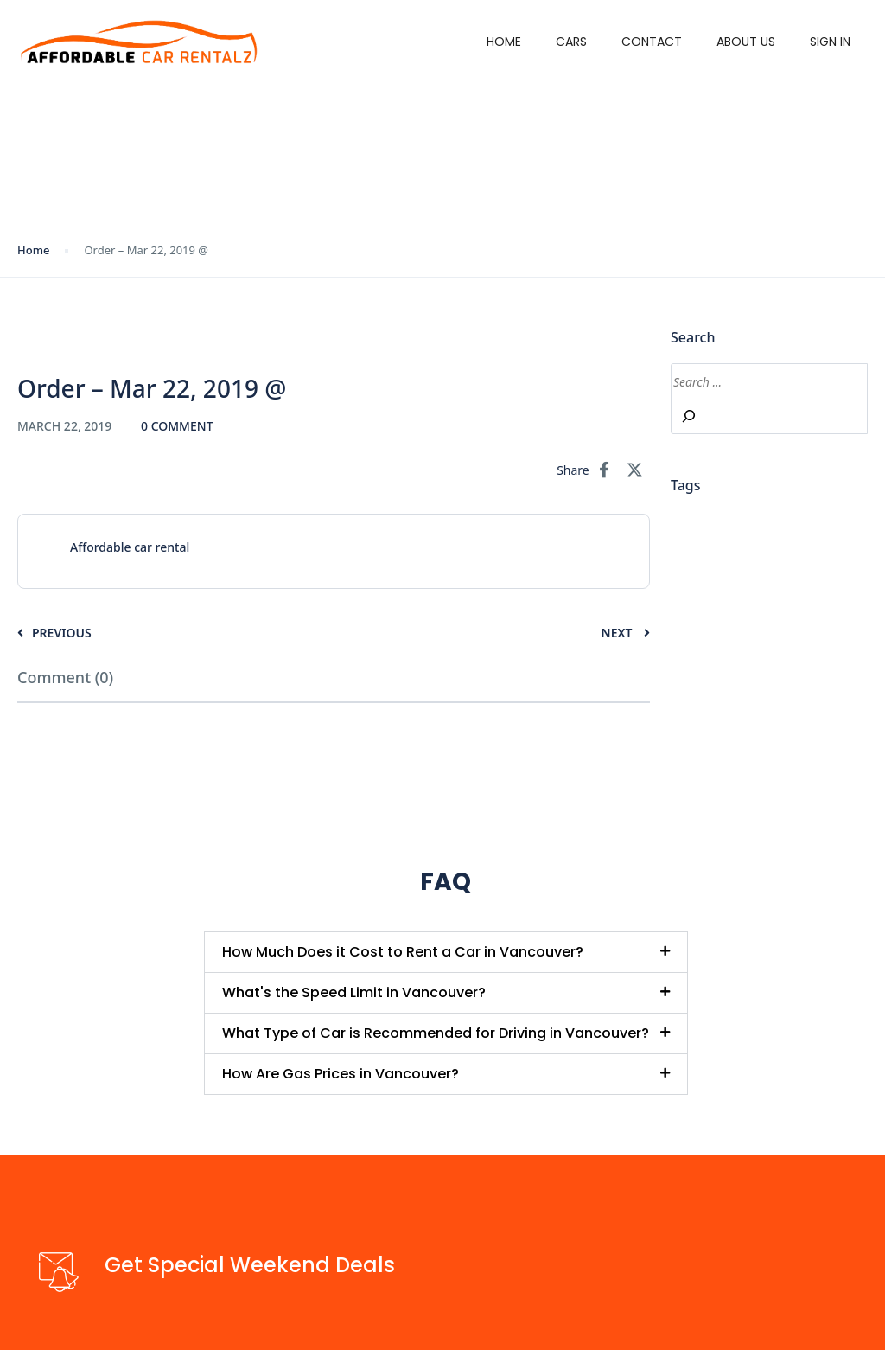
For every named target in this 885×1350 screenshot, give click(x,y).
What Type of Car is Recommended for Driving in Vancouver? (435, 1033)
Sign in (830, 41)
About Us (745, 41)
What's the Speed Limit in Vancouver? (354, 992)
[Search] (689, 416)
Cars (571, 41)
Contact (651, 41)
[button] (445, 952)
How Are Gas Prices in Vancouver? (340, 1074)
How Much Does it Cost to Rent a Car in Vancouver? (402, 952)
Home (504, 41)
